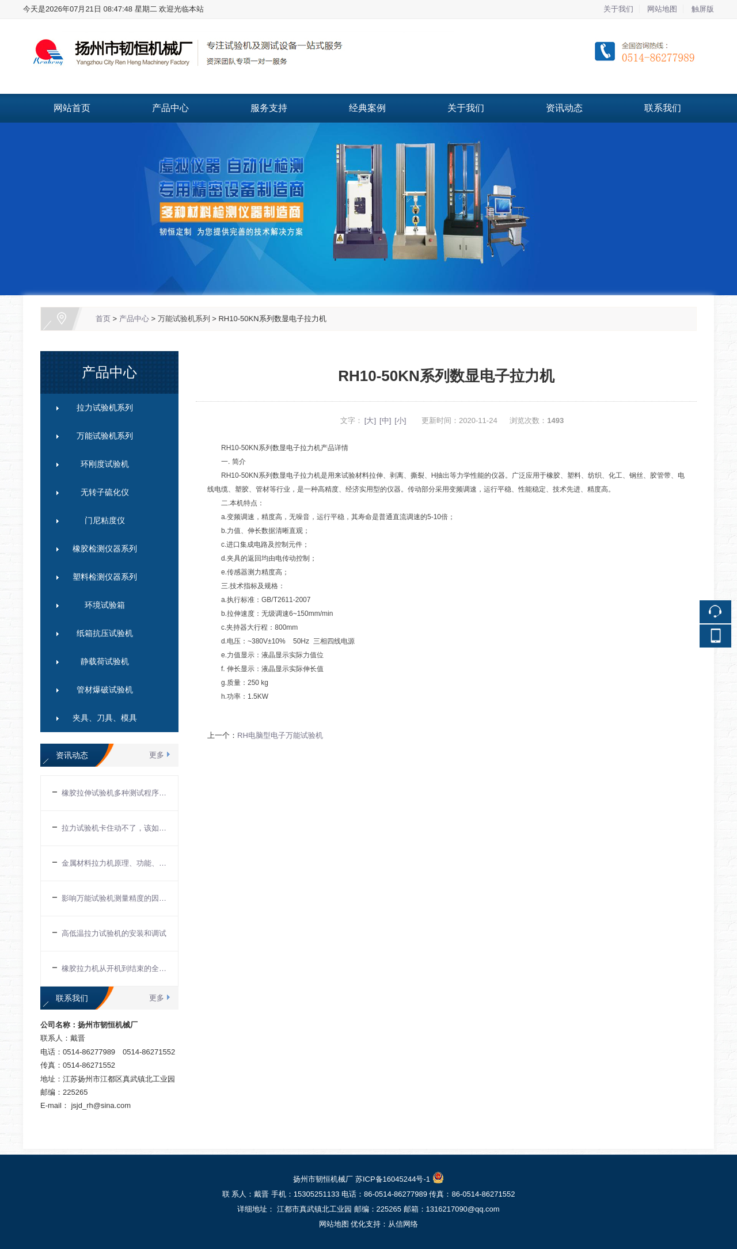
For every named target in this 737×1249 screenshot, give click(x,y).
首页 (103, 318)
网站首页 (72, 108)
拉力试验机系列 (105, 407)
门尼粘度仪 (105, 520)
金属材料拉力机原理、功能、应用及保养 (114, 863)
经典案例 (367, 108)
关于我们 (618, 9)
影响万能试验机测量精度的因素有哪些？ (114, 898)
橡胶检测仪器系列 (105, 548)
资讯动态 (564, 108)
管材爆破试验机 (105, 689)
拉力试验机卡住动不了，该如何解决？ (114, 828)
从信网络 (403, 1224)
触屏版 (703, 9)
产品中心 (170, 108)
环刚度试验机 (105, 464)
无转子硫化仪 (105, 492)
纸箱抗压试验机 (105, 633)
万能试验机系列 (184, 318)
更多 (156, 755)
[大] (370, 420)
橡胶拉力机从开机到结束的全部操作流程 (114, 968)
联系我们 (662, 108)
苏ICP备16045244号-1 (392, 1179)
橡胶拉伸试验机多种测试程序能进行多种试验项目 (114, 793)
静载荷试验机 (105, 661)
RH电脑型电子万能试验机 (280, 735)
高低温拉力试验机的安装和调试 (114, 933)
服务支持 (268, 108)
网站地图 (662, 9)
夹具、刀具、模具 (105, 717)
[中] (385, 420)
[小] (400, 420)
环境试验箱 (105, 605)
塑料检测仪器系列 (105, 576)
